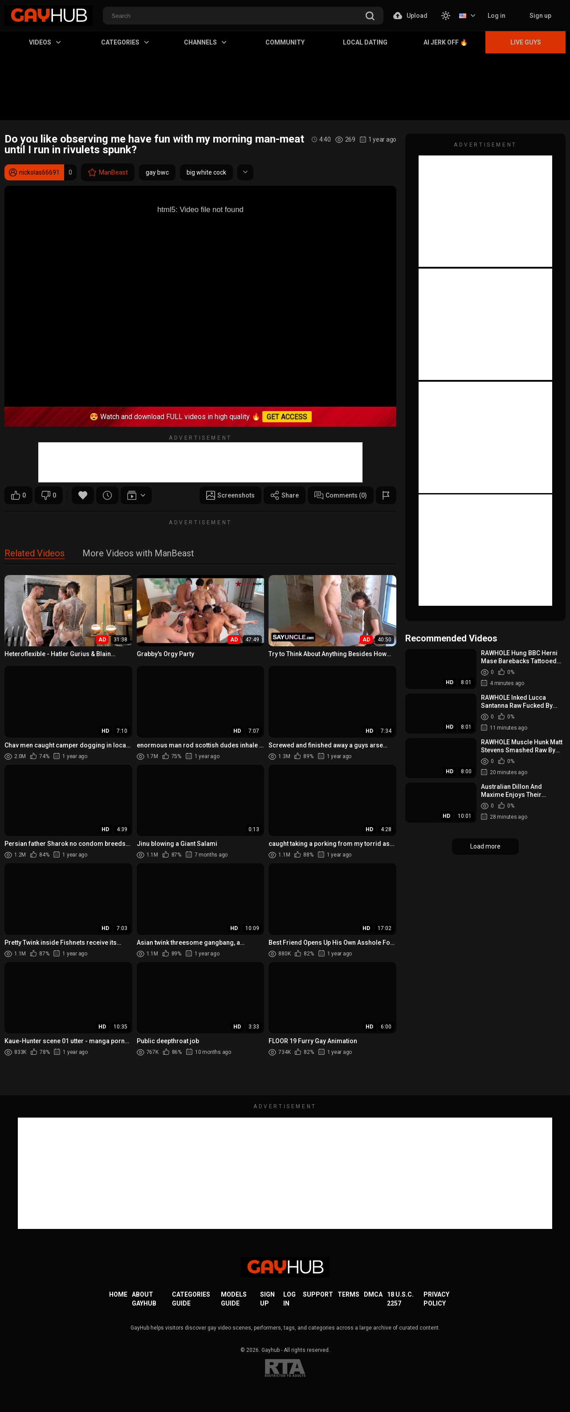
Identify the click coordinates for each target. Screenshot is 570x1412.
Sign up (540, 15)
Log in (496, 15)
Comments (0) (340, 495)
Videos (45, 42)
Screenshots (230, 495)
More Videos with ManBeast (138, 554)
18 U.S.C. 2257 (400, 1299)
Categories (125, 42)
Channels (205, 42)
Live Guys (525, 42)
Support (318, 1294)
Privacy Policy (436, 1299)
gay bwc (157, 172)
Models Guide (234, 1299)
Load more (485, 846)
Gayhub (270, 1350)
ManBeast (108, 172)
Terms (348, 1294)
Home (118, 1294)
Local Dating (365, 42)
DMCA (373, 1294)
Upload (410, 15)
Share (284, 495)
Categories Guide (191, 1299)
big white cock (206, 172)
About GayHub (144, 1299)
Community (285, 42)
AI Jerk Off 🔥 (445, 42)
